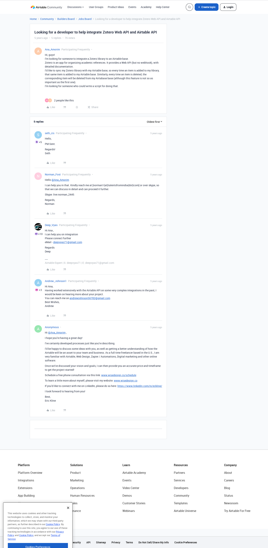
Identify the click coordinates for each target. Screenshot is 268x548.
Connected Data (28, 511)
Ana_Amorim (52, 49)
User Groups (96, 7)
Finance (75, 511)
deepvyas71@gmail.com (67, 242)
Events (132, 7)
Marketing (77, 480)
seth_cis (49, 133)
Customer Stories (133, 503)
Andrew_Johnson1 (56, 281)
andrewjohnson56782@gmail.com (90, 298)
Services (179, 480)
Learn (126, 465)
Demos (127, 495)
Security (76, 542)
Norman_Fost (53, 174)
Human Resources (82, 495)
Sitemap (101, 542)
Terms (129, 542)
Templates (181, 503)
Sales (73, 503)
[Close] (68, 519)
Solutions (76, 465)
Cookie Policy (53, 535)
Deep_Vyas (51, 225)
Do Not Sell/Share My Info (153, 542)
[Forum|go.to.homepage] (46, 7)
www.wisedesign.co (125, 380)
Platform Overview (30, 473)
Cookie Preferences (185, 542)
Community (47, 19)
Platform (24, 465)
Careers (229, 480)
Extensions (25, 488)
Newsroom (231, 503)
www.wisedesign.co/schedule (118, 375)
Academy (146, 7)
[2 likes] (59, 100)
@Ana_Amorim (60, 180)
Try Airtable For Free (237, 511)
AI (19, 503)
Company (230, 465)
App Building (26, 495)
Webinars (128, 511)
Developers (181, 488)
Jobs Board (85, 19)
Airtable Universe (185, 511)
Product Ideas (116, 7)
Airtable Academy (134, 473)
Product (75, 473)
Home (33, 19)
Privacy (115, 542)
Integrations (26, 480)
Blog (227, 488)
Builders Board (66, 19)
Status (228, 495)
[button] (206, 7)
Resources (181, 465)
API (88, 542)
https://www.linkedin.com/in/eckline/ (139, 386)
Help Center (163, 7)
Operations (77, 488)
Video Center (130, 488)
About (228, 473)
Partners (179, 473)
